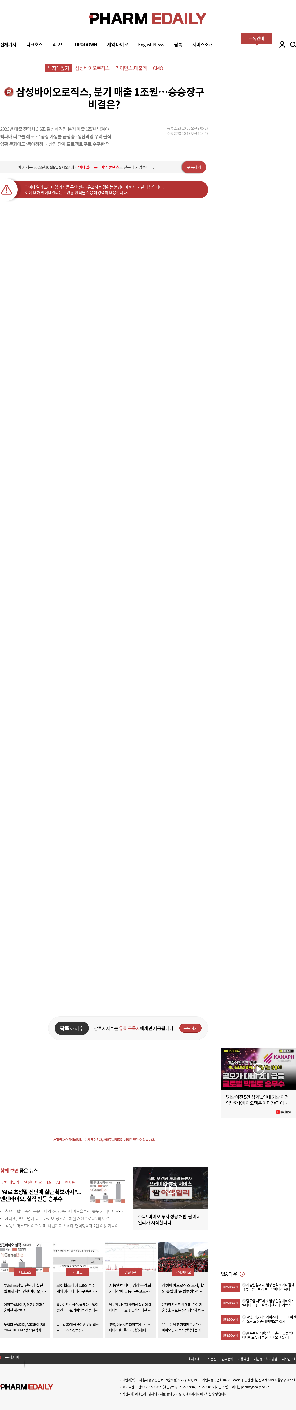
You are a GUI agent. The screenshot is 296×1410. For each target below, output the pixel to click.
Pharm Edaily (26, 1386)
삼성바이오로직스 (92, 68)
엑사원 (70, 1182)
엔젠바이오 (33, 1182)
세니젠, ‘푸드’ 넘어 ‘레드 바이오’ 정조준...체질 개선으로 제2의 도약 (57, 1218)
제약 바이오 (117, 44)
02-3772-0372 (205, 1386)
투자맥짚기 (58, 68)
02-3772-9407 (186, 1386)
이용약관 (243, 1358)
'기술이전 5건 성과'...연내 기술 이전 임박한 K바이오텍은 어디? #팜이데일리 (257, 1103)
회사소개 (194, 1358)
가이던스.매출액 (131, 68)
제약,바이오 (183, 1272)
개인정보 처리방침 (265, 1358)
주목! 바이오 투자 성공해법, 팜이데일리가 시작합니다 (169, 1219)
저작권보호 (289, 1358)
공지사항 (12, 1357)
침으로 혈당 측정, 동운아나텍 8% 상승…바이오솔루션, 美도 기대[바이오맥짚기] (68, 1211)
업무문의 (227, 1358)
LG (49, 1182)
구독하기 (194, 167)
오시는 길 (210, 1358)
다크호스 (34, 44)
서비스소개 (202, 44)
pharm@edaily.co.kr (254, 1386)
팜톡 (178, 44)
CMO (158, 68)
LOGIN (281, 44)
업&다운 (130, 1272)
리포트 (59, 44)
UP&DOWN (86, 44)
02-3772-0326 (153, 1386)
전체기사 (8, 44)
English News (151, 44)
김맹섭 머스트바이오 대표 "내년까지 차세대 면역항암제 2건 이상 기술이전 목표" (68, 1226)
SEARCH (293, 44)
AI (58, 1182)
